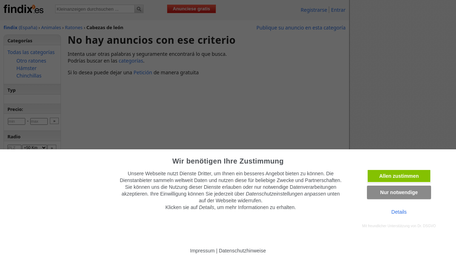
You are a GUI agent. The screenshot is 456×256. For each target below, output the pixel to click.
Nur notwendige (399, 192)
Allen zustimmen (399, 176)
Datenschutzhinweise (242, 251)
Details (399, 212)
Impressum (202, 251)
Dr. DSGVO (427, 226)
